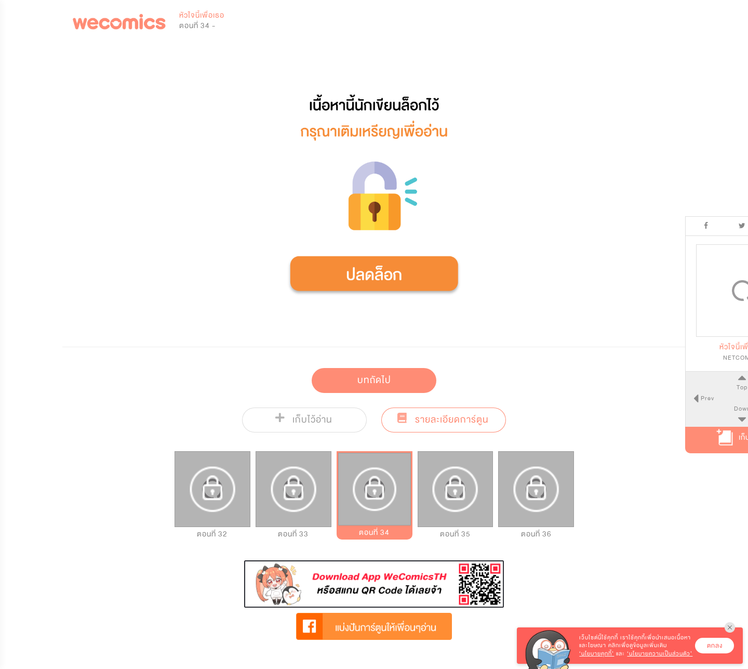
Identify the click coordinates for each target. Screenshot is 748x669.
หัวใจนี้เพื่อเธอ (201, 15)
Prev (655, 398)
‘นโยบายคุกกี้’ (596, 654)
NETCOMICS (691, 357)
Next (726, 398)
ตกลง (715, 645)
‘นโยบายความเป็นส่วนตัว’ (659, 654)
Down (691, 408)
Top (690, 387)
